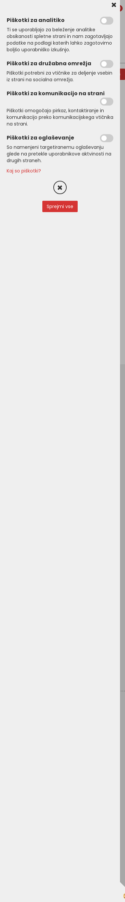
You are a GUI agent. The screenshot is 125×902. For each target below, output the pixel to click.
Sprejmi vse (60, 206)
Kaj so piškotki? (24, 170)
